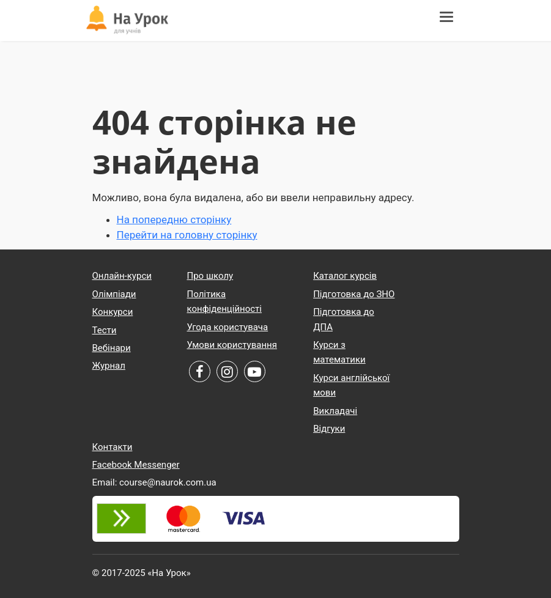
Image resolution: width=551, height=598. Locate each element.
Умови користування (232, 344)
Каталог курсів (345, 275)
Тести (104, 330)
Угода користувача (227, 327)
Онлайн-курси (122, 275)
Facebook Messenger (136, 464)
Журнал (108, 365)
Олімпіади (114, 294)
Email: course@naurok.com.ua (154, 482)
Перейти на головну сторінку (187, 235)
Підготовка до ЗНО (353, 294)
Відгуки (329, 428)
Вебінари (111, 347)
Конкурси (112, 311)
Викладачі (335, 410)
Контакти (112, 446)
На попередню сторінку (174, 219)
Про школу (210, 275)
